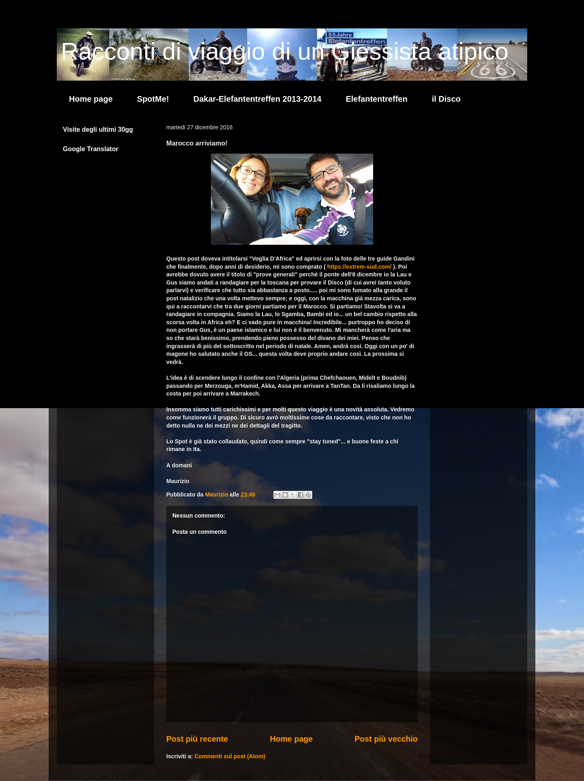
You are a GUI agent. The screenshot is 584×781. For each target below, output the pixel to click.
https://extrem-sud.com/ (359, 266)
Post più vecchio (386, 738)
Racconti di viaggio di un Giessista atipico (285, 51)
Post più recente (197, 738)
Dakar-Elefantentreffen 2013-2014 (257, 98)
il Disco (446, 98)
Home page (91, 98)
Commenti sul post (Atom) (229, 756)
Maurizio (217, 494)
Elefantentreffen (376, 98)
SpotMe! (153, 98)
